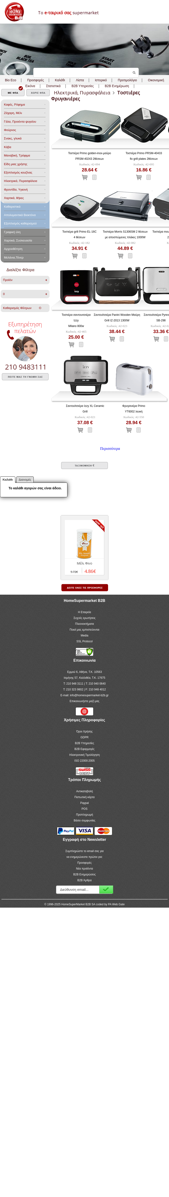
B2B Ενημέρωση (117, 86)
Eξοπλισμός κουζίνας (18, 172)
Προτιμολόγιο (127, 80)
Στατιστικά (53, 86)
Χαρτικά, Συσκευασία (18, 240)
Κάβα (7, 147)
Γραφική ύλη (12, 232)
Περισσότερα (110, 449)
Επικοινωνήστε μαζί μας (84, 701)
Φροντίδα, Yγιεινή (16, 189)
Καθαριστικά (12, 206)
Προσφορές (35, 80)
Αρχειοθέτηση (13, 249)
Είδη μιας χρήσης (15, 164)
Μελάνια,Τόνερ (13, 257)
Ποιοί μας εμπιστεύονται (84, 629)
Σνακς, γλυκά (13, 138)
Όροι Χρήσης (84, 731)
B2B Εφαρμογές (84, 749)
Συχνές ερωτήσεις (84, 618)
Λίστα (80, 80)
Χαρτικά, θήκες (14, 198)
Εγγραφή (106, 889)
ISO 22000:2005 (84, 760)
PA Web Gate (116, 904)
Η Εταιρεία (84, 612)
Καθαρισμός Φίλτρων (22, 308)
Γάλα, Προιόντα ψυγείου (20, 121)
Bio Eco (10, 80)
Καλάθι (60, 80)
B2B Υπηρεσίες (84, 743)
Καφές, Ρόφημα (14, 104)
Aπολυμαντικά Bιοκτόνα (20, 215)
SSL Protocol (84, 641)
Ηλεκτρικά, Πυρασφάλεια (20, 181)
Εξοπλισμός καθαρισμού (20, 223)
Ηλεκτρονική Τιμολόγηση (84, 755)
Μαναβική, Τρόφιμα (17, 155)
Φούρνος (10, 130)
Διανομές (25, 479)
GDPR (84, 737)
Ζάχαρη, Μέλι (13, 113)
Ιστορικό (101, 80)
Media (84, 635)
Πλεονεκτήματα (84, 623)
